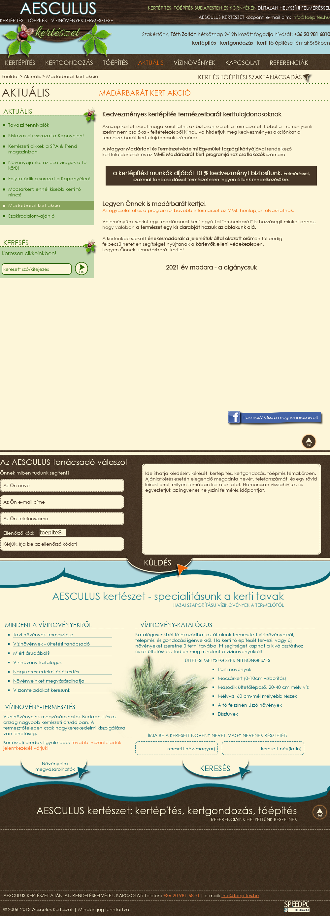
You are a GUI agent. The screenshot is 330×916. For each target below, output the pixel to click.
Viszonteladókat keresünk (41, 690)
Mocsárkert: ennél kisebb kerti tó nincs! (44, 191)
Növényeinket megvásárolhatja (48, 681)
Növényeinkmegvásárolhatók (55, 766)
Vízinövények (194, 62)
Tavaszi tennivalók (28, 125)
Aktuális (151, 62)
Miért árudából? (31, 653)
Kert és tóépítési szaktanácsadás (250, 77)
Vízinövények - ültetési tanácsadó (51, 643)
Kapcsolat (242, 62)
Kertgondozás (69, 62)
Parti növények (234, 669)
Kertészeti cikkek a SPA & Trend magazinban (42, 148)
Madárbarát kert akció (72, 76)
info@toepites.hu (311, 17)
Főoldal (10, 76)
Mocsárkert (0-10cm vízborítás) (252, 678)
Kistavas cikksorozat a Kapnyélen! (46, 135)
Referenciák (289, 62)
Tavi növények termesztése (43, 634)
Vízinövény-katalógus (37, 662)
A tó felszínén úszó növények (250, 705)
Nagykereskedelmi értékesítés (46, 671)
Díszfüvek (228, 714)
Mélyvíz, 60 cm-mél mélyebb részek (257, 696)
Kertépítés (20, 62)
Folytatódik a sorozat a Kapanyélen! (49, 178)
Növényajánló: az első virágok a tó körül (47, 165)
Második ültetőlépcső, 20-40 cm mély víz (263, 687)
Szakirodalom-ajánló (31, 216)
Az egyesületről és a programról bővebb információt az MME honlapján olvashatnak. (198, 210)
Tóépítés (115, 62)
